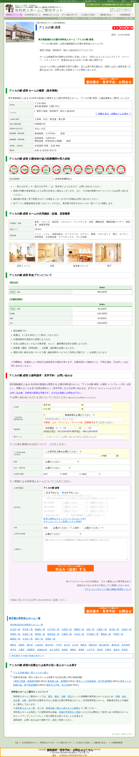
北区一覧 (90, 629)
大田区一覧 (67, 629)
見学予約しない (70, 493)
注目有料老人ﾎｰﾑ (29, 743)
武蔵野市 (31, 650)
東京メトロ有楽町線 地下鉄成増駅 (93, 681)
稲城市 (65, 650)
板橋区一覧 (40, 629)
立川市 (75, 645)
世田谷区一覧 (53, 634)
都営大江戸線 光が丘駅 (58, 685)
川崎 (63, 696)
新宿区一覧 (15, 634)
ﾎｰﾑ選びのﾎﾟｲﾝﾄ (64, 743)
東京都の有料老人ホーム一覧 (24, 618)
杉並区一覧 (28, 634)
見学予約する (51, 493)
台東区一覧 (67, 634)
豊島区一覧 (106, 634)
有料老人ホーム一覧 (14, 15)
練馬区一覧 (15, 639)
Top (16, 743)
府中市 (13, 650)
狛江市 (67, 645)
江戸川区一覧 (53, 629)
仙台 (124, 696)
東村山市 (115, 645)
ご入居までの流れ (88, 15)
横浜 (57, 696)
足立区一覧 (15, 629)
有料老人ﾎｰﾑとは (47, 743)
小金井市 (39, 645)
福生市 (116, 650)
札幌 (117, 696)
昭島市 (13, 645)
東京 (50, 696)
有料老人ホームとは (51, 15)
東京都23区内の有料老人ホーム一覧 (26, 624)
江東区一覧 (102, 629)
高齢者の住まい (106, 15)
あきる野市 (54, 650)
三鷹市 (21, 650)
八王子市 (91, 650)
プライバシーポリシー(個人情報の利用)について (107, 589)
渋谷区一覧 (126, 629)
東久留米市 (104, 645)
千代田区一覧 (92, 634)
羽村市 (100, 650)
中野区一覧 (118, 634)
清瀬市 (21, 645)
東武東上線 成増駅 (57, 681)
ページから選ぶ (30, 672)
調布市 (83, 645)
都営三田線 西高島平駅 (26, 681)
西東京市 (93, 645)
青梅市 (73, 650)
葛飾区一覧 (79, 629)
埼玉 (70, 696)
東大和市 (126, 645)
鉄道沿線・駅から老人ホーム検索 (62, 708)
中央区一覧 (79, 634)
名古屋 (16, 700)
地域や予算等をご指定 (70, 712)
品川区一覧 (114, 629)
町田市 (125, 650)
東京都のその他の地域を (24, 656)
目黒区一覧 (50, 639)
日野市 (108, 650)
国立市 (30, 645)
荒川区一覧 (28, 629)
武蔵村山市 (42, 650)
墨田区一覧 (40, 634)
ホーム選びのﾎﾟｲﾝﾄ (69, 15)
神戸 (31, 700)
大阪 (24, 700)
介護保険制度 (125, 15)
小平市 (59, 645)
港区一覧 (39, 639)
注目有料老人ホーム (32, 15)
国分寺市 (49, 645)
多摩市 (81, 650)
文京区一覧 (28, 639)
